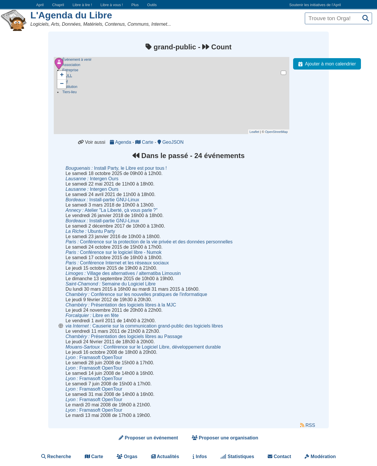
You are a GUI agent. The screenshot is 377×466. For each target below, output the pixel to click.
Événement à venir (76, 60)
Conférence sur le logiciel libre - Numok (113, 252)
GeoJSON (171, 142)
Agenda (121, 142)
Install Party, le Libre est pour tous (116, 168)
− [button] (62, 84)
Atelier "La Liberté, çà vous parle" (111, 210)
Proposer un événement (148, 437)
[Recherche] (365, 18)
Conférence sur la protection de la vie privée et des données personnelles (148, 241)
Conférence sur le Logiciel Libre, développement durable (143, 346)
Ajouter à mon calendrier (326, 64)
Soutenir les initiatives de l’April (315, 5)
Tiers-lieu (69, 93)
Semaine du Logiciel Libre (110, 283)
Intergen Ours (91, 178)
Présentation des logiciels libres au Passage (123, 336)
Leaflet (254, 132)
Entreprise (70, 70)
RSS (307, 425)
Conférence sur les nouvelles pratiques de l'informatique (136, 294)
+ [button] (62, 75)
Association (71, 65)
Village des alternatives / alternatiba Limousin (123, 273)
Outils (152, 5)
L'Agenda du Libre (71, 15)
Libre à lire (82, 5)
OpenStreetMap (276, 132)
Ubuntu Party (90, 231)
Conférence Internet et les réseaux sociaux (117, 262)
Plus (135, 5)
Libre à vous (112, 5)
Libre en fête (92, 315)
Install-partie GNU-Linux (102, 199)
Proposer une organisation (225, 437)
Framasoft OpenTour (93, 357)
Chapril (58, 5)
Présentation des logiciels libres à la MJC (120, 304)
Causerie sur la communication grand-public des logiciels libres (144, 325)
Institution (69, 88)
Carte (145, 142)
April (40, 5)
